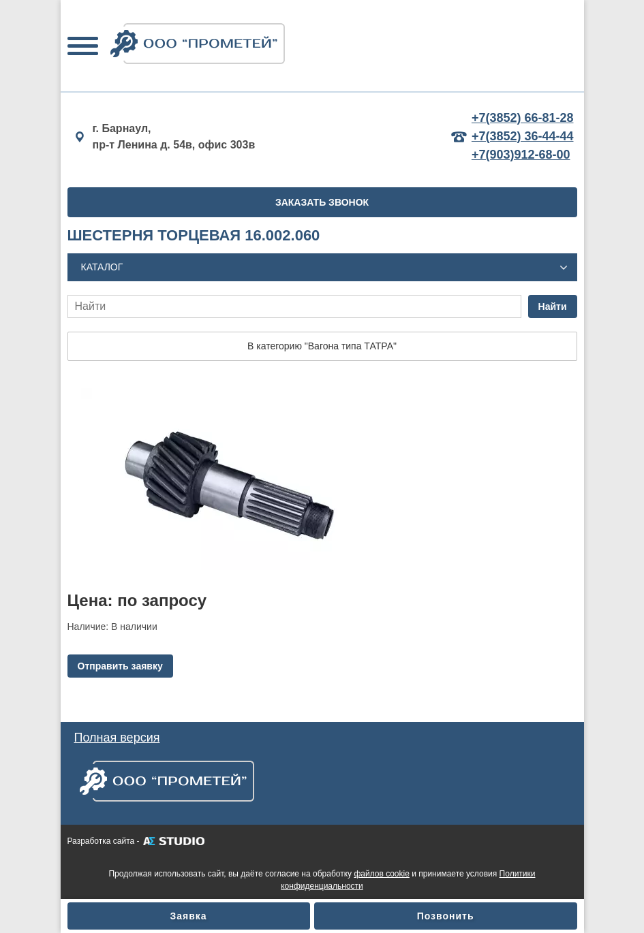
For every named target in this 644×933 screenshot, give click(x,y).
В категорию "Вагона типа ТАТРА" (322, 346)
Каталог (102, 267)
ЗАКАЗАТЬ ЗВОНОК (322, 202)
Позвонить (445, 916)
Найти (552, 306)
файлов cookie (381, 874)
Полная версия (117, 737)
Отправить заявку (120, 666)
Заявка (188, 916)
